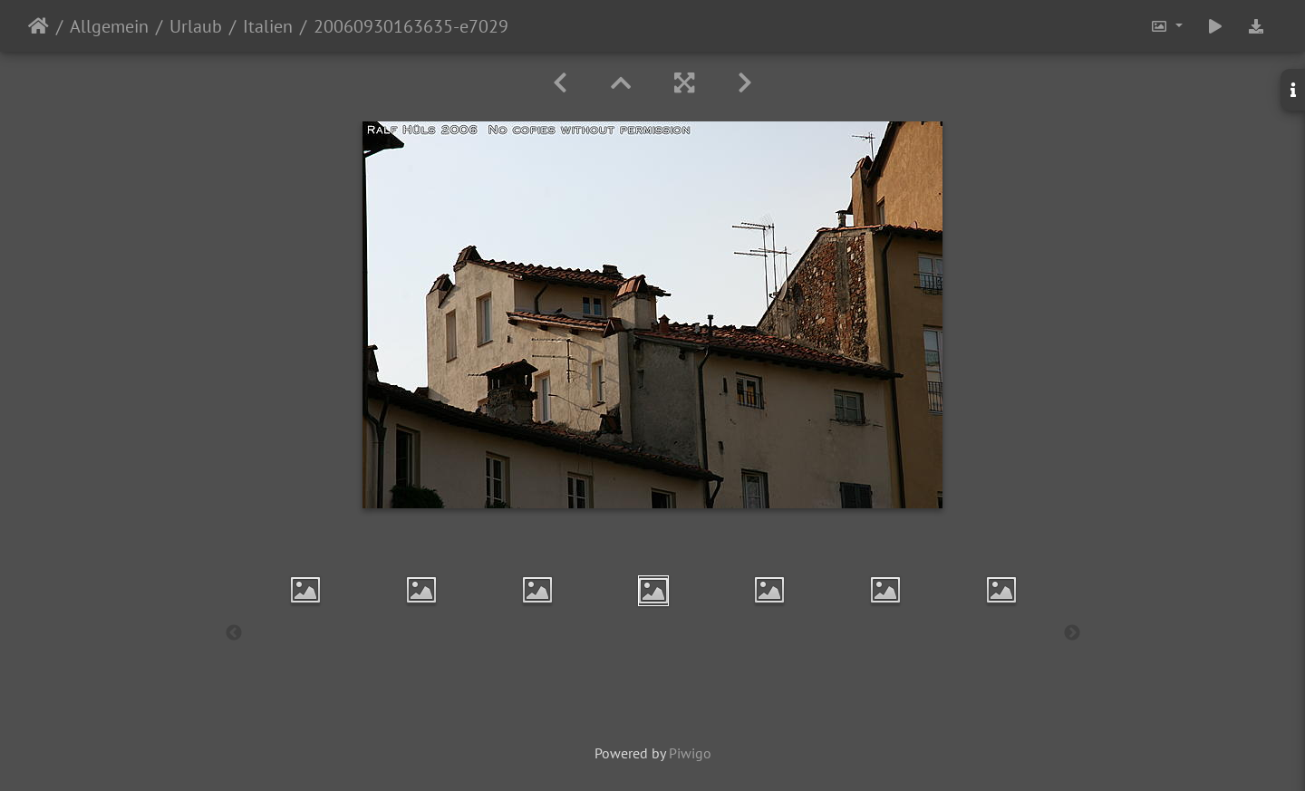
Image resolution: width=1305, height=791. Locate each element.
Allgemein (109, 26)
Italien (268, 26)
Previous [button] (234, 633)
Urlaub (195, 26)
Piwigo (690, 753)
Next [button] (1072, 633)
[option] (305, 589)
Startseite (38, 26)
